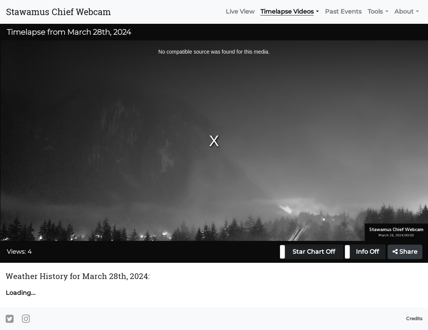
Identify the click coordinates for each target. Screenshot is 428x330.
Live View (240, 11)
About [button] (404, 11)
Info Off (367, 251)
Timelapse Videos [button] (287, 11)
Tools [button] (375, 11)
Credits (414, 318)
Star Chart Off (314, 251)
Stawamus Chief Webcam (58, 11)
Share (405, 251)
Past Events (343, 11)
